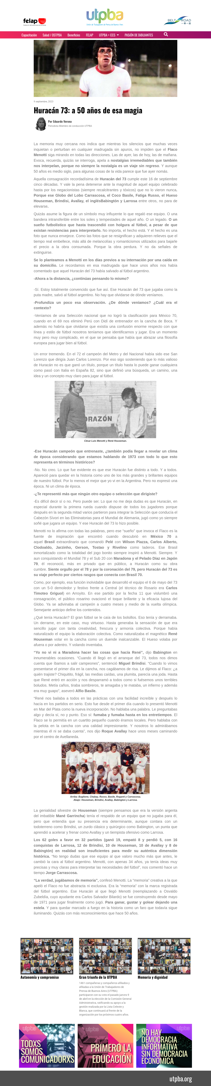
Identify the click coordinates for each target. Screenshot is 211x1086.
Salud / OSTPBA (52, 34)
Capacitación (29, 34)
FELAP (89, 34)
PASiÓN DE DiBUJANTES (139, 34)
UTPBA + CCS (109, 35)
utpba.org (181, 1078)
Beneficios (74, 34)
